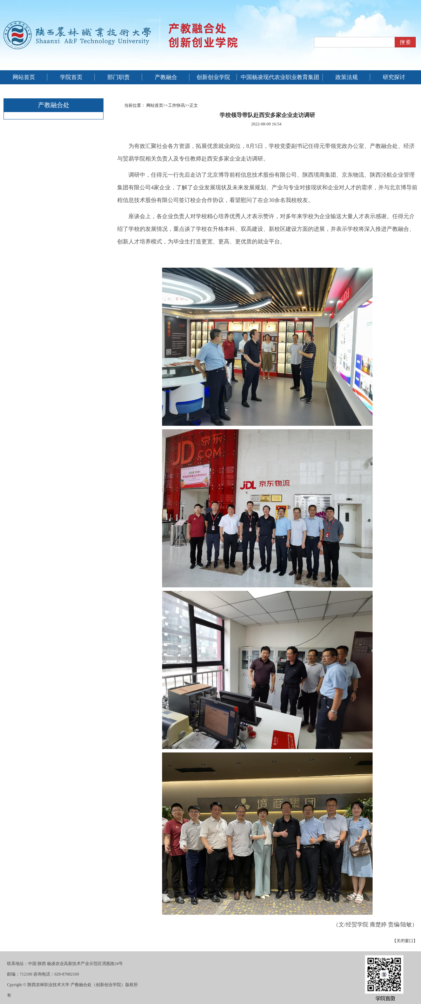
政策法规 (346, 77)
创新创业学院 (213, 77)
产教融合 (166, 77)
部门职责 (118, 77)
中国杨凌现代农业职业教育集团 (280, 77)
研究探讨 (394, 77)
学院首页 (71, 77)
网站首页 (24, 77)
